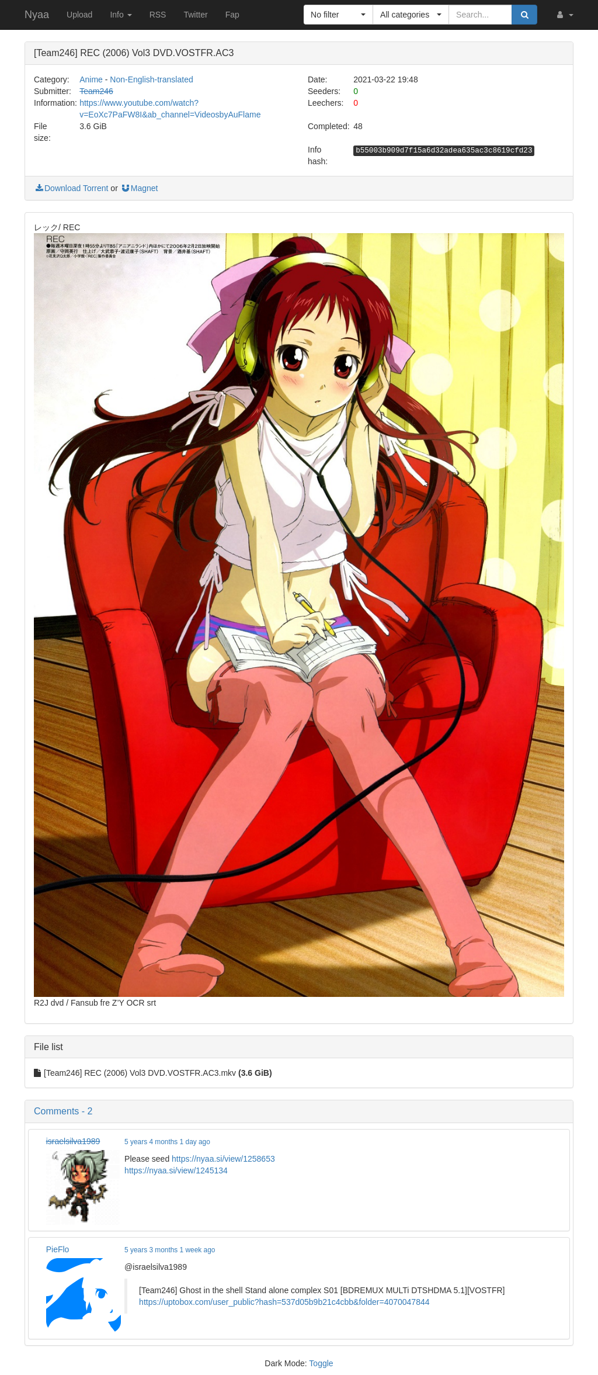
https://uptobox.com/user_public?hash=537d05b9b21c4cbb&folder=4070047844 (284, 1302)
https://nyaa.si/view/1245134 (176, 1170)
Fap (232, 14)
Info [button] (120, 14)
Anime (91, 79)
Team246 (96, 91)
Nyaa (37, 14)
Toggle (321, 1363)
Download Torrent (71, 188)
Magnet (139, 188)
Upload (79, 14)
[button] (564, 14)
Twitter (195, 14)
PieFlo (57, 1249)
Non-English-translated (151, 79)
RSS (158, 14)
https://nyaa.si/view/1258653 (223, 1158)
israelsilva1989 (73, 1141)
